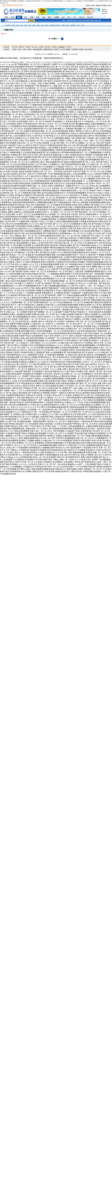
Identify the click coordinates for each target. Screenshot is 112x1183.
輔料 (46, 25)
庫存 (49, 17)
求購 (31, 17)
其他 (82, 25)
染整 (67, 25)
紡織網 (38, 54)
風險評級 (98, 5)
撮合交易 (90, 17)
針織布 (74, 20)
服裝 (34, 25)
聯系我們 (47, 47)
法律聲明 (28, 47)
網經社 (30, 49)
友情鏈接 (54, 47)
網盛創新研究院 (48, 49)
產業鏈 (104, 5)
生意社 (93, 5)
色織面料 (69, 20)
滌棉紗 (92, 20)
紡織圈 (56, 17)
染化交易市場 (88, 49)
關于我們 (15, 47)
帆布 (84, 20)
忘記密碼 (19, 5)
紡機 (63, 25)
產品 (19, 17)
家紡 (30, 25)
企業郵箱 (41, 47)
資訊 (63, 17)
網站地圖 (104, 11)
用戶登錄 (6, 5)
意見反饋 (34, 47)
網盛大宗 (57, 49)
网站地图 (11, 64)
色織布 (88, 20)
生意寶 (88, 5)
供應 (37, 17)
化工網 (63, 49)
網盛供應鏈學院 (37, 49)
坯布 (21, 25)
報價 (43, 17)
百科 (74, 17)
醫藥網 (68, 49)
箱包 (42, 25)
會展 (69, 17)
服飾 (38, 25)
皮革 (78, 25)
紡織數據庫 (61, 47)
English (109, 5)
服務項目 (21, 47)
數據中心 (104, 9)
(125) (4, 33)
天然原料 (7, 25)
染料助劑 (73, 25)
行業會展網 (74, 49)
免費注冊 (12, 5)
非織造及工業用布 (54, 25)
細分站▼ (104, 13)
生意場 (25, 49)
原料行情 (81, 17)
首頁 (6, 17)
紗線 (17, 25)
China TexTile (44, 54)
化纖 (13, 25)
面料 (25, 25)
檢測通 (81, 49)
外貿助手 (68, 47)
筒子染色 (79, 20)
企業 (12, 17)
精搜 (25, 17)
